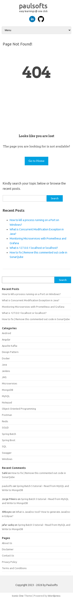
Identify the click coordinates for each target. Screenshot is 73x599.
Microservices (9, 383)
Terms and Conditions (14, 568)
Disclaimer (8, 549)
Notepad (7, 402)
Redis (5, 421)
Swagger (7, 452)
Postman (7, 415)
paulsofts (33, 5)
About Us (7, 543)
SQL (4, 446)
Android (6, 333)
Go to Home (37, 160)
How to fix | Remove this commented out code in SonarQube (36, 319)
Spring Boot (8, 440)
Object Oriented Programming (19, 408)
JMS (4, 377)
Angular (6, 339)
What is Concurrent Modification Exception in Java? (30, 300)
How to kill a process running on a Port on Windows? (31, 294)
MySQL (6, 396)
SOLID (5, 427)
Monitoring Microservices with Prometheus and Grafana (33, 306)
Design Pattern (10, 352)
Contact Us (8, 555)
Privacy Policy (9, 562)
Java (4, 364)
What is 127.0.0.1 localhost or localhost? (34, 247)
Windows (7, 459)
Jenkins (6, 371)
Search (63, 280)
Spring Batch (9, 434)
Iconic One (18, 595)
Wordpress (54, 595)
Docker (6, 358)
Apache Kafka (9, 345)
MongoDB (7, 389)
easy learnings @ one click (33, 11)
